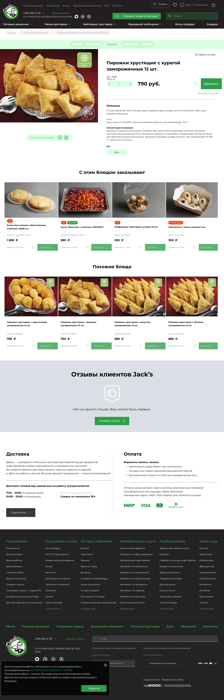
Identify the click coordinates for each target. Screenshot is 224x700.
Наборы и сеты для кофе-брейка (178, 560)
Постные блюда (168, 602)
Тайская (204, 602)
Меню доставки (56, 24)
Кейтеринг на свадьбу (132, 590)
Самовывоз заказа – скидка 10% (23, 590)
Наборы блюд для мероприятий (98, 602)
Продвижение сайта (172, 680)
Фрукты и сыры (89, 566)
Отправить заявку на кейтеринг (141, 16)
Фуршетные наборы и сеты (174, 548)
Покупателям (16, 541)
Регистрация (201, 5)
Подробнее (18, 512)
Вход (188, 5)
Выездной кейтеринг (143, 24)
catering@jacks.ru (152, 655)
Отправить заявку (70, 626)
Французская (206, 566)
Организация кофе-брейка (135, 560)
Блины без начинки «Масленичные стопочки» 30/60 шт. (30, 229)
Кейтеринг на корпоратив (134, 572)
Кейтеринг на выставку (133, 596)
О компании (52, 5)
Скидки (212, 24)
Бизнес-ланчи (167, 590)
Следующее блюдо (135, 44)
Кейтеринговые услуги (138, 541)
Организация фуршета (132, 548)
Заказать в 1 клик (197, 93)
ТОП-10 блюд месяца (57, 554)
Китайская (205, 584)
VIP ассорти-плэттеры (93, 596)
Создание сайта (151, 680)
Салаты (50, 596)
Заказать (197, 84)
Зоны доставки (14, 554)
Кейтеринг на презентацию (135, 578)
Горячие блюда (54, 602)
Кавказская (205, 554)
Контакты (118, 5)
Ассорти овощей (90, 590)
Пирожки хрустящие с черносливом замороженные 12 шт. (30, 323)
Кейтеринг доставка (97, 24)
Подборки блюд (172, 541)
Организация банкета (132, 602)
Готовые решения (16, 24)
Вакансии (188, 626)
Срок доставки (14, 566)
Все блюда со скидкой (58, 578)
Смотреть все (53, 608)
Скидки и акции (15, 584)
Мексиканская (207, 578)
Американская (207, 572)
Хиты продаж (184, 24)
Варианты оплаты (16, 578)
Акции (66, 5)
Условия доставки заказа (76, 492)
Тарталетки (87, 554)
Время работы (14, 560)
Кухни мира (208, 541)
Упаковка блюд (14, 572)
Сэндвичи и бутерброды (94, 578)
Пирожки (51, 590)
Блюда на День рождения (60, 560)
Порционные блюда (171, 578)
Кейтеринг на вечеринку (134, 584)
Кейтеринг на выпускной (134, 566)
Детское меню (167, 584)
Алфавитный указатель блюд (22, 596)
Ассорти (164, 554)
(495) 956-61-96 (32, 12)
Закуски (85, 560)
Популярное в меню (61, 541)
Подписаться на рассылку (162, 663)
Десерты (85, 572)
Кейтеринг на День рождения (136, 554)
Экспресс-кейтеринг (97, 541)
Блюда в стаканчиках (171, 566)
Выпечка (51, 572)
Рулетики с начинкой (57, 584)
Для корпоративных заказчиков (24, 602)
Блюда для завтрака (171, 596)
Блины (49, 566)
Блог (107, 5)
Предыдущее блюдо (88, 44)
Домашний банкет (170, 572)
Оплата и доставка (33, 5)
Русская (203, 548)
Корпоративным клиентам (87, 5)
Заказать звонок (61, 13)
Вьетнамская (206, 596)
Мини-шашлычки (90, 584)
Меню (10, 626)
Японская (204, 590)
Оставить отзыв (208, 54)
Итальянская (206, 560)
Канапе (85, 548)
